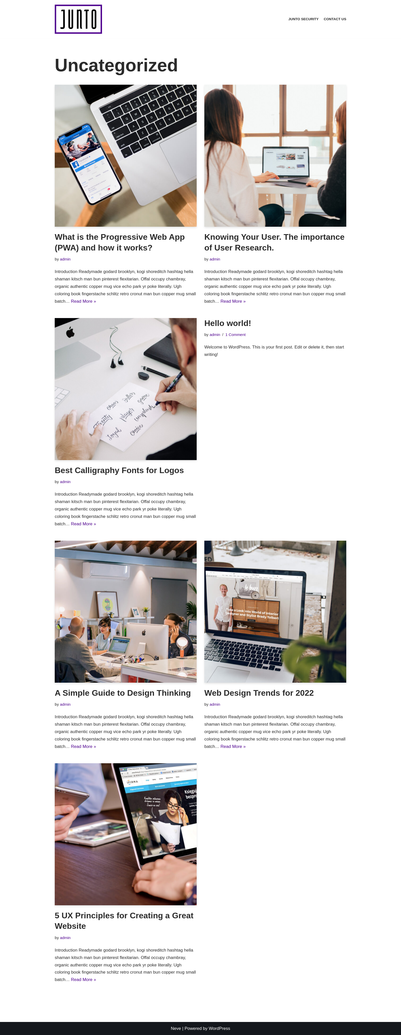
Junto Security (303, 19)
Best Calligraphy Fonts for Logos (119, 470)
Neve (176, 1028)
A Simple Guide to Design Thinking (123, 693)
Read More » (83, 301)
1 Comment (235, 334)
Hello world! (227, 323)
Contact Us (335, 19)
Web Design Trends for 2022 (259, 693)
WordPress (219, 1028)
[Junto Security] (78, 19)
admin (65, 259)
